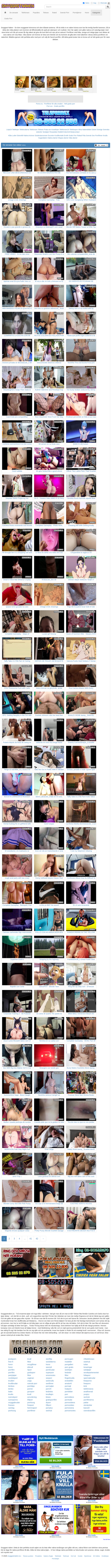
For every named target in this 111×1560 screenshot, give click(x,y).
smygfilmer (31, 1364)
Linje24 (9, 130)
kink (85, 1386)
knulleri (11, 1381)
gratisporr (31, 1373)
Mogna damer (63, 138)
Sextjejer (46, 132)
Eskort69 (20, 135)
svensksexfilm (89, 1411)
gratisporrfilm (51, 1400)
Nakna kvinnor (29, 135)
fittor (29, 1362)
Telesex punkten (28, 1556)
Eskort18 (66, 132)
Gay (94, 3)
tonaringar (88, 1367)
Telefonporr (74, 130)
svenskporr (12, 1397)
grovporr (30, 1392)
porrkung (31, 1403)
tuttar (86, 1364)
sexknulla (50, 1381)
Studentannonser (41, 135)
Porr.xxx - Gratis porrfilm (55, 106)
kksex (48, 1397)
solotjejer (87, 1370)
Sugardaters (42, 138)
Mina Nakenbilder (84, 130)
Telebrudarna (24, 130)
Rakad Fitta (81, 135)
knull (29, 1359)
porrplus (49, 1408)
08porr (48, 1405)
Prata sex (47, 130)
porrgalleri (69, 1364)
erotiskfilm (69, 1381)
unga (29, 1381)
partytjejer (12, 1375)
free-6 (10, 1362)
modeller (68, 1362)
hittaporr (87, 1375)
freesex (11, 1405)
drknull (30, 1367)
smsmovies (50, 1375)
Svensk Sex (90, 135)
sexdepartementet (91, 1373)
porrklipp (31, 1386)
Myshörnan (87, 1556)
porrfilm (11, 1370)
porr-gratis (69, 1367)
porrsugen (69, 1359)
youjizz (86, 1394)
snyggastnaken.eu (14, 1556)
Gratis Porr (73, 135)
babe (10, 1392)
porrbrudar (50, 1370)
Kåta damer (73, 138)
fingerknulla (69, 1378)
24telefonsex (89, 1359)
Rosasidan (53, 132)
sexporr (49, 1378)
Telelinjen (15, 130)
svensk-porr (32, 1383)
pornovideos (70, 1403)
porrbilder (69, 1392)
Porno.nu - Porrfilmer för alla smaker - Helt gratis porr (55, 104)
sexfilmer (49, 1383)
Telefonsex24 (64, 130)
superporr (50, 1373)
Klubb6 (60, 132)
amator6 (68, 1383)
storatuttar (88, 1405)
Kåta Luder (12, 135)
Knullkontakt (59, 135)
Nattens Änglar (48, 1556)
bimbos (11, 1386)
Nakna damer (53, 138)
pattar (86, 1403)
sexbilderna (51, 1362)
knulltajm (49, 1394)
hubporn (68, 1389)
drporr (48, 1403)
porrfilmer (31, 1411)
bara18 (87, 1408)
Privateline (38, 1556)
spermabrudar (89, 1378)
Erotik (66, 135)
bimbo (10, 1389)
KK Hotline (96, 1556)
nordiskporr (13, 1378)
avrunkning (32, 1397)
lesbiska (49, 1392)
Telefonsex (34, 130)
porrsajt (68, 1386)
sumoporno (13, 1400)
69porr (30, 1400)
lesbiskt (68, 1373)
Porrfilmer (98, 135)
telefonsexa (88, 1389)
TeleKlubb (58, 1556)
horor (10, 1364)
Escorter (51, 135)
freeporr (30, 1405)
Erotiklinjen (105, 1556)
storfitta (49, 1359)
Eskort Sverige (97, 130)
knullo (10, 1394)
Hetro (87, 3)
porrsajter (50, 1386)
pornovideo (69, 1405)
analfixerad (88, 1392)
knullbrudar (13, 1383)
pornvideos (69, 1397)
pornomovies (70, 1411)
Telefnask (66, 1556)
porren (30, 1389)
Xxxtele (80, 1556)
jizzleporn (12, 1359)
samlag (11, 1408)
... (25, 1238)
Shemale (103, 3)
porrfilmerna (89, 1400)
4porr (29, 1370)
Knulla (105, 135)
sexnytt (49, 1367)
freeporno (88, 1381)
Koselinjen (55, 130)
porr (66, 1394)
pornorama (69, 1408)
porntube (68, 1400)
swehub (87, 1362)
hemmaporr (32, 1408)
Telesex (40, 130)
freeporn (87, 1383)
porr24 (48, 1389)
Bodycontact (74, 132)
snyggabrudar (14, 1403)
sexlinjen (68, 1370)
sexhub (87, 1397)
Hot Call (73, 1556)
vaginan (30, 1378)
